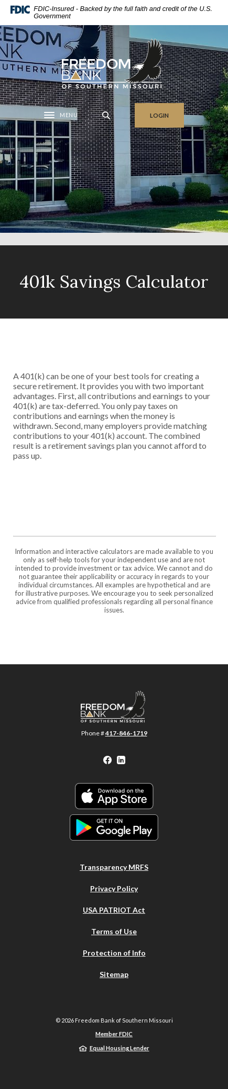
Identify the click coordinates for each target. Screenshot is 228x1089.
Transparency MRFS (114, 867)
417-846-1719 (126, 733)
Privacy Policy (114, 888)
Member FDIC (114, 1033)
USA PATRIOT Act (114, 909)
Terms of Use (114, 931)
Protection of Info (114, 952)
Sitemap (114, 974)
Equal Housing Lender (119, 1048)
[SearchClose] (106, 115)
